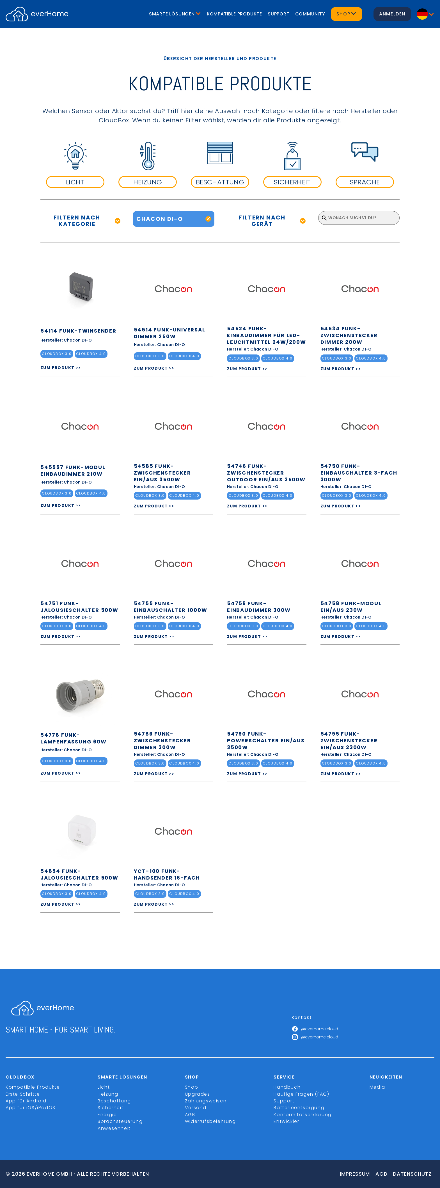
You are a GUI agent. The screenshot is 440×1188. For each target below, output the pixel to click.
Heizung (108, 1094)
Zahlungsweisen (205, 1101)
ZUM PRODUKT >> (60, 367)
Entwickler (286, 1121)
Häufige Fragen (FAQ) (301, 1094)
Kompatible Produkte (234, 14)
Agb (381, 1173)
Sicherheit (110, 1107)
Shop (191, 1087)
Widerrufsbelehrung (210, 1121)
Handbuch (287, 1087)
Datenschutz (412, 1173)
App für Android (26, 1101)
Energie (107, 1114)
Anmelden (392, 14)
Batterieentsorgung (299, 1107)
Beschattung (114, 1101)
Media (377, 1087)
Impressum (355, 1173)
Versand (196, 1107)
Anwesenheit (114, 1128)
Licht (104, 1087)
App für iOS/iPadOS (31, 1107)
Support (279, 14)
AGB (190, 1114)
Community (310, 14)
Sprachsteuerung (120, 1121)
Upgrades (197, 1094)
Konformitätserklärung (303, 1114)
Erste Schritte (23, 1094)
